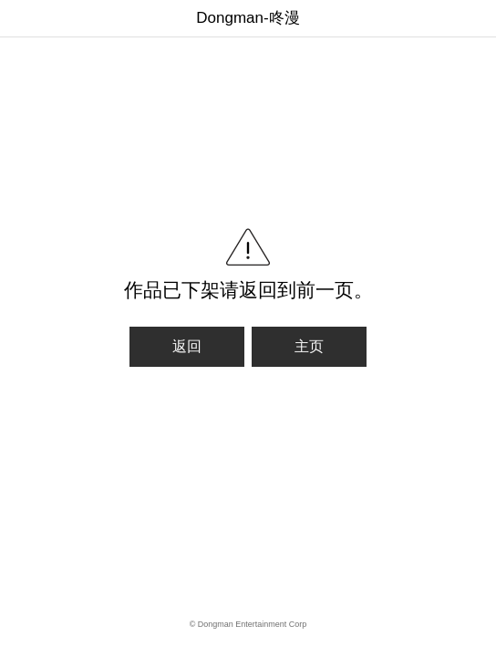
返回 (187, 346)
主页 (309, 346)
